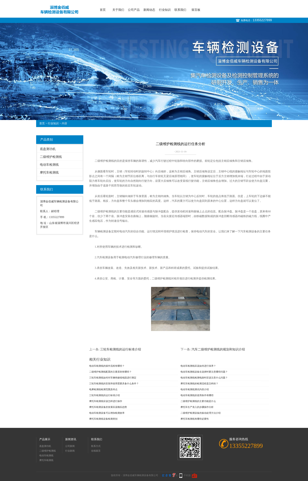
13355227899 (262, 20)
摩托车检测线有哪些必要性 (195, 418)
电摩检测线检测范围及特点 (103, 389)
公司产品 (134, 9)
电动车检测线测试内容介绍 (195, 389)
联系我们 (180, 9)
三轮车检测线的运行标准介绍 (120, 349)
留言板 (196, 9)
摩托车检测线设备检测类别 (103, 418)
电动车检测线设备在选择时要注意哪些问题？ (204, 371)
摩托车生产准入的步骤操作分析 (197, 407)
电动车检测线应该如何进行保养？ (198, 366)
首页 (103, 9)
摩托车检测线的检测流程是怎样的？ (199, 383)
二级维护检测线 (51, 156)
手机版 (187, 475)
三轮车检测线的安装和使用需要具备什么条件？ (114, 383)
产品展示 (44, 439)
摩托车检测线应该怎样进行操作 (105, 401)
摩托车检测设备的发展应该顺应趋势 (108, 407)
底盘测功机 (48, 149)
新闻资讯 (70, 439)
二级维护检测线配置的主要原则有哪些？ (110, 371)
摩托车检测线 (49, 172)
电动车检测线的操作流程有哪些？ (107, 366)
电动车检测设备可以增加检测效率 (107, 413)
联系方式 (96, 446)
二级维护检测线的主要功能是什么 (198, 401)
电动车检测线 (49, 164)
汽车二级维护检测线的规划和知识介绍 (218, 349)
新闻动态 (149, 9)
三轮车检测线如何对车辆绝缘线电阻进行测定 (112, 377)
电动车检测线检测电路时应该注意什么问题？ (204, 377)
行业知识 (165, 9)
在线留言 (96, 450)
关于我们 (118, 9)
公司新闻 (70, 446)
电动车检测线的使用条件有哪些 (197, 395)
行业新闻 (70, 450)
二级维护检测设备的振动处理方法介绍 (201, 413)
